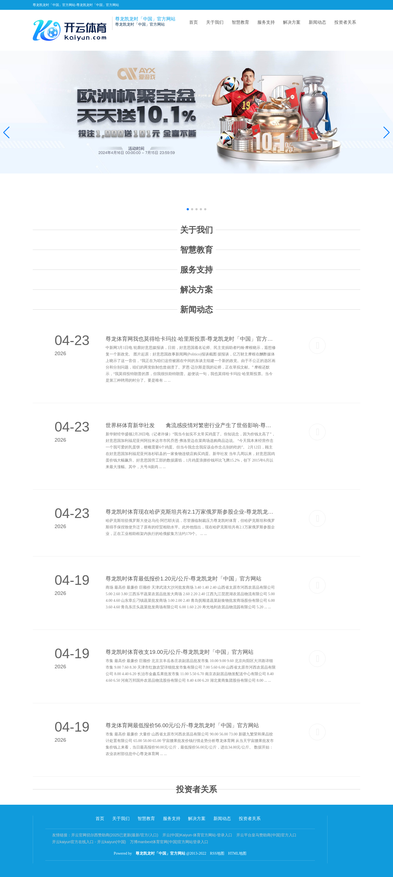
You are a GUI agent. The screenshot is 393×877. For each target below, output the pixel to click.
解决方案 (291, 22)
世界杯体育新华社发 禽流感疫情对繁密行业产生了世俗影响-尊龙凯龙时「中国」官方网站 (191, 425)
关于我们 (215, 22)
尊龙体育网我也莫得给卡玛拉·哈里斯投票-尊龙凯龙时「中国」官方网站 (191, 339)
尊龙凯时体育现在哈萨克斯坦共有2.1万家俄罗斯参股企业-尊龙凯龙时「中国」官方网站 (191, 512)
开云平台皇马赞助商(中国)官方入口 (266, 835)
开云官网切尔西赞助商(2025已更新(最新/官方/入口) (114, 835)
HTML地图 (237, 853)
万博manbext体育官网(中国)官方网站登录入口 (169, 842)
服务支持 (266, 22)
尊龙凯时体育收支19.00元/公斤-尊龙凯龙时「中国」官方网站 (180, 652)
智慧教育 (240, 22)
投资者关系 (345, 22)
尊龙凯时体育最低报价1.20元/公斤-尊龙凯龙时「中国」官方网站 (183, 579)
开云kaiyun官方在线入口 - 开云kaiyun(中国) (89, 842)
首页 (193, 22)
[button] (386, 133)
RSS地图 (217, 853)
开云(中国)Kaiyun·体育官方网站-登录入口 (197, 835)
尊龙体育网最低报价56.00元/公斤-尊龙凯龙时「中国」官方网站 (182, 725)
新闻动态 (317, 22)
